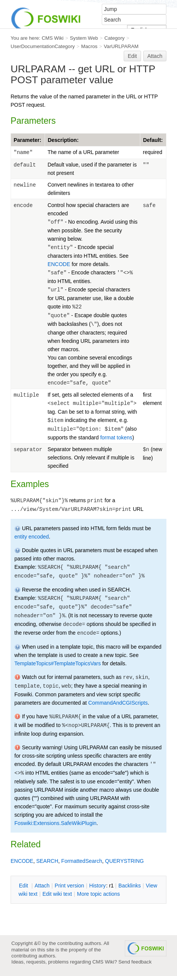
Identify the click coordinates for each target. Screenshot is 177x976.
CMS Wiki (53, 38)
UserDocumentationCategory (43, 46)
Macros (89, 46)
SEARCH (47, 861)
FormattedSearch (81, 861)
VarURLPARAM (121, 46)
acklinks (129, 886)
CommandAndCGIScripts (118, 703)
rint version (69, 886)
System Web (84, 38)
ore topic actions (98, 894)
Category (114, 38)
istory (97, 886)
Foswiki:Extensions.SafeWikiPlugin (55, 823)
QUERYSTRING (124, 861)
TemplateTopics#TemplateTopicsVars (57, 663)
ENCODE (59, 264)
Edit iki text (57, 894)
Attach (155, 56)
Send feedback (135, 962)
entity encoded (31, 537)
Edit (132, 56)
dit (24, 886)
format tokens (116, 437)
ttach (42, 886)
